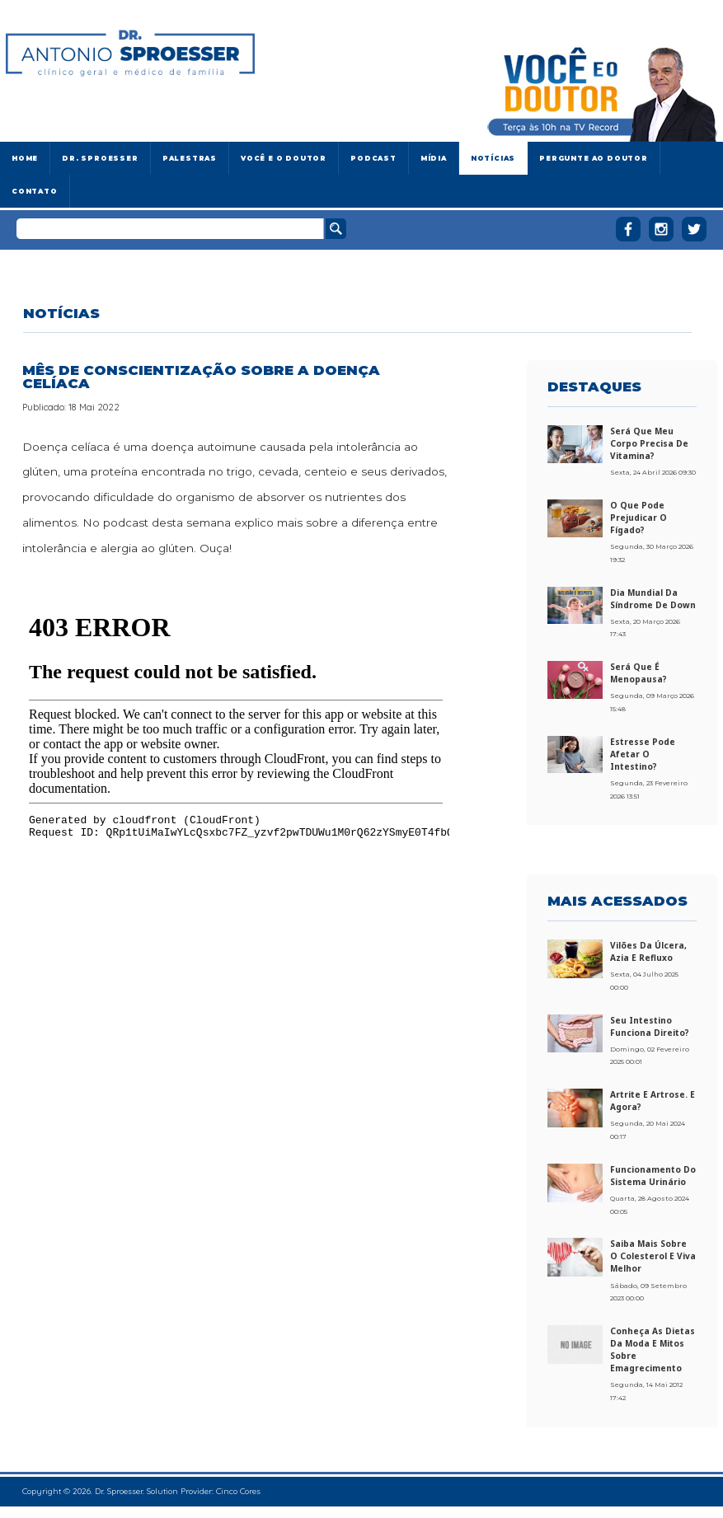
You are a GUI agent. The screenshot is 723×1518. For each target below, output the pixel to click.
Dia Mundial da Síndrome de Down (653, 599)
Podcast (373, 158)
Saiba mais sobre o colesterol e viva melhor (653, 1256)
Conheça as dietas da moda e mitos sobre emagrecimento (652, 1349)
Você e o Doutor (283, 158)
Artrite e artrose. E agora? (652, 1101)
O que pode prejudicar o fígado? (638, 517)
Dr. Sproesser (100, 158)
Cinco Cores (238, 1491)
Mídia (433, 158)
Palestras (189, 158)
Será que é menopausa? (638, 673)
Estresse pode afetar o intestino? (642, 754)
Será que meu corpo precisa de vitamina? (649, 443)
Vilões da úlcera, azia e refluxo (648, 951)
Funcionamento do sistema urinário (653, 1176)
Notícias (493, 158)
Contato (35, 191)
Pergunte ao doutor (593, 158)
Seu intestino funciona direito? (649, 1026)
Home (25, 158)
